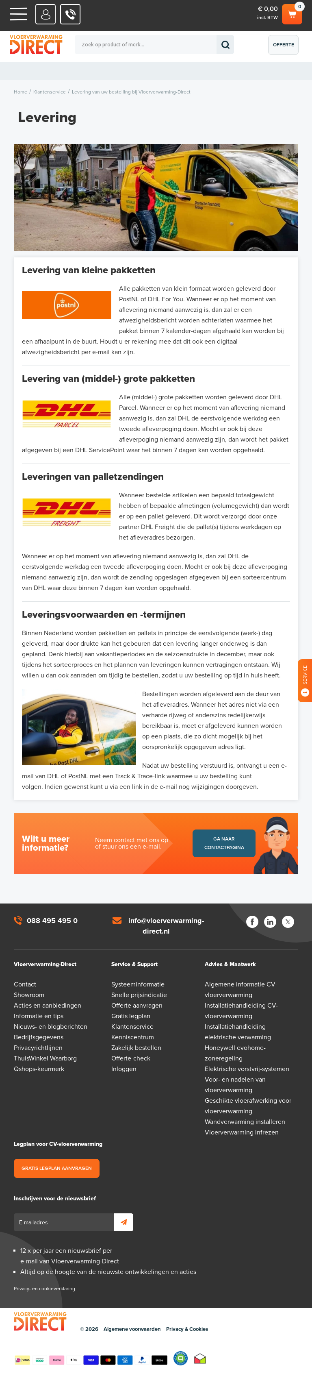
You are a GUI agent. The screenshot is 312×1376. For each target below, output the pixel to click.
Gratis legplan (130, 1016)
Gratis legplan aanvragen (57, 1168)
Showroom (29, 995)
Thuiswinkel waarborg (200, 1358)
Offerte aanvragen (285, 48)
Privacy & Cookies (187, 1329)
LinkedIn (270, 922)
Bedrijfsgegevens (38, 1037)
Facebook (252, 922)
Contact (25, 984)
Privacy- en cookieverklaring (44, 1288)
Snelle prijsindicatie (139, 995)
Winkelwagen (292, 13)
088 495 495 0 (52, 920)
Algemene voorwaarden (132, 1329)
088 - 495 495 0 (70, 14)
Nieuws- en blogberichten (50, 1027)
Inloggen (123, 1069)
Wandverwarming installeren (245, 1122)
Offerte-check (130, 1058)
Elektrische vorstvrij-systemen (247, 1069)
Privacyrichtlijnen (38, 1048)
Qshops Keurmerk (180, 1358)
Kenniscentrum (132, 1037)
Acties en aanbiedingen (47, 1006)
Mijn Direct (45, 14)
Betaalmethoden (91, 1358)
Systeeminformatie (138, 984)
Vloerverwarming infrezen (242, 1132)
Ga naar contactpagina (224, 843)
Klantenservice (132, 1027)
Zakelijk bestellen (136, 1048)
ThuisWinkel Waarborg (45, 1058)
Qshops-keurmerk (39, 1069)
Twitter (288, 922)
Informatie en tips (38, 1016)
